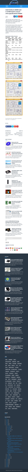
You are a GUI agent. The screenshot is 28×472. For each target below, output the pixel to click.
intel (8, 127)
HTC (9, 392)
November (9, 427)
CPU (5, 127)
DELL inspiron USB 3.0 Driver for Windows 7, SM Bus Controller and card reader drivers (17, 347)
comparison (13, 377)
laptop (6, 373)
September (9, 429)
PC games (16, 367)
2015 (7, 423)
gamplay (10, 406)
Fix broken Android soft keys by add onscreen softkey (16, 165)
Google (14, 381)
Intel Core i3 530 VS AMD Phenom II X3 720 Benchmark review (16, 213)
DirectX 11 (20, 398)
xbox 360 (19, 388)
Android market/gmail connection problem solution (16, 279)
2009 (7, 464)
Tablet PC (18, 381)
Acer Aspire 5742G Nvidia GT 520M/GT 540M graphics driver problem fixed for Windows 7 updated (17, 299)
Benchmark (19, 363)
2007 (7, 466)
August (8, 430)
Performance (14, 379)
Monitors (7, 388)
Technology (12, 371)
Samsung (19, 379)
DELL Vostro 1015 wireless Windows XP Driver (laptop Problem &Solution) (17, 289)
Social (9, 408)
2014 (7, 424)
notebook (12, 398)
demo (11, 390)
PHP (6, 408)
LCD (12, 392)
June (8, 433)
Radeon (9, 396)
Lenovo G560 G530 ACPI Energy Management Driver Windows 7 (11, 223)
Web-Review (7, 398)
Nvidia (9, 365)
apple (9, 379)
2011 (7, 461)
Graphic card (7, 369)
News (10, 127)
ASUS (6, 392)
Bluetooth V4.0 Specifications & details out (16, 147)
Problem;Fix (7, 377)
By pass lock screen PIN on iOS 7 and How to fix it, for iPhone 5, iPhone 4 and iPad (17, 195)
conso (6, 402)
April (8, 454)
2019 (7, 419)
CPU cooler (15, 388)
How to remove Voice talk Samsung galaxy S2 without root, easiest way (16, 309)
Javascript (17, 404)
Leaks (6, 406)
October (8, 428)
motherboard (7, 375)
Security (13, 396)
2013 (7, 459)
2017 (7, 421)
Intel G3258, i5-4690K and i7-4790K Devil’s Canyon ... (14, 436)
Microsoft (11, 373)
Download (14, 361)
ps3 (16, 398)
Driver (10, 363)
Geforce (19, 390)
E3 (5, 400)
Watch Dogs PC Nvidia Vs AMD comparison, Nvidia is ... (14, 439)
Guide (12, 400)
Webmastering (16, 392)
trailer (16, 373)
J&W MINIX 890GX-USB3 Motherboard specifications (16, 175)
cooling (6, 394)
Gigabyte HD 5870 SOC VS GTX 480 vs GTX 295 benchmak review (16, 231)
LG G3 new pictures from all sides (13, 448)
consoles (7, 371)
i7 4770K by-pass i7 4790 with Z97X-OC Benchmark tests (14, 450)
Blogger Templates (19, 470)
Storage (6, 390)
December (9, 426)
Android (17, 375)
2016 (7, 422)
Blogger (14, 402)
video (18, 361)
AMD (6, 365)
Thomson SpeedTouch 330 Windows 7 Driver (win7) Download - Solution (17, 269)
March (8, 455)
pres (14, 406)
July (8, 432)
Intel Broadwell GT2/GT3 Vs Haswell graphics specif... (15, 452)
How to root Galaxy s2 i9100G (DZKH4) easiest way (17, 338)
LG (20, 404)
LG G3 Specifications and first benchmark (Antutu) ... (14, 441)
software (14, 363)
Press (6, 363)
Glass (9, 400)
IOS (6, 396)
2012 (7, 460)
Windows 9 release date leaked (12, 442)
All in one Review (8, 381)
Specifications (14, 127)
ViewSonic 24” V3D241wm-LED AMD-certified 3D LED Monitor (16, 185)
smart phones (14, 408)
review (13, 375)
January (8, 457)
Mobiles (13, 365)
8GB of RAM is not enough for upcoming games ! (14, 444)
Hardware (10, 359)
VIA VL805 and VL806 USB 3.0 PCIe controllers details (17, 204)
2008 (7, 465)
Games (15, 359)
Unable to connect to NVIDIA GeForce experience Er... (13, 447)
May (8, 434)
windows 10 (18, 406)
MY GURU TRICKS (14, 369)
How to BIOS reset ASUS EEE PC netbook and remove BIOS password (16, 328)
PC (10, 388)
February (9, 456)
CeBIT (11, 394)
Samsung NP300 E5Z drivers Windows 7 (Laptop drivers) (17, 260)
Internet (16, 400)
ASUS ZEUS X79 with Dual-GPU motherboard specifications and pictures (17, 318)
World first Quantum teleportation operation (16, 156)
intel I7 (10, 402)
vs (19, 394)
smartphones (11, 367)
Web (20, 400)
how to (17, 371)
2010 (7, 462)
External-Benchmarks (9, 404)
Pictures (14, 390)
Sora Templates (12, 470)
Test (17, 365)
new (6, 379)
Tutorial (20, 369)
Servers (18, 396)
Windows (18, 377)
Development (15, 394)
